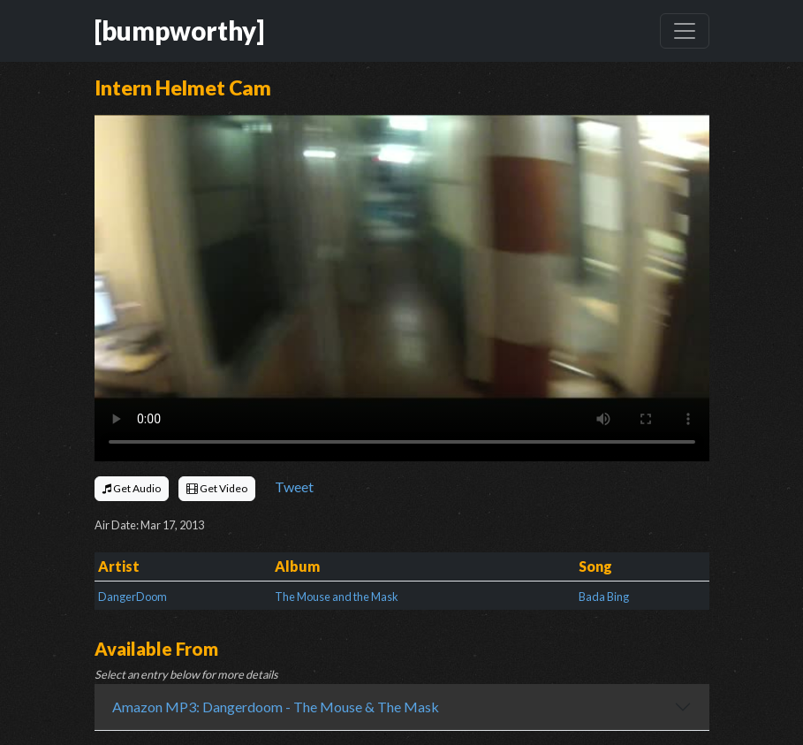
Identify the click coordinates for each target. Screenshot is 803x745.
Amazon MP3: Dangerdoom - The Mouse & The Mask (275, 706)
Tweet (294, 486)
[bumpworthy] (179, 30)
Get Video (216, 488)
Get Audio (131, 488)
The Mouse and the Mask (336, 596)
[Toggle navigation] (684, 31)
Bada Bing (604, 596)
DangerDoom (132, 596)
